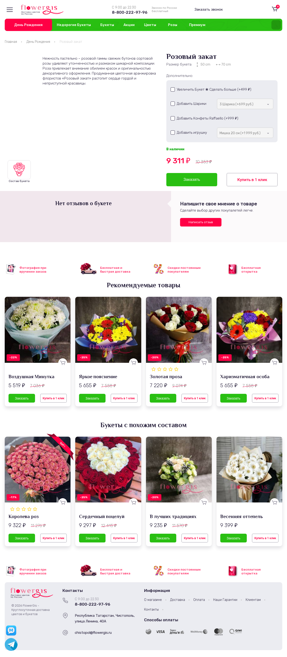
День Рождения (28, 25)
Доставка (177, 600)
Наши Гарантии (225, 600)
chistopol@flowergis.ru (93, 632)
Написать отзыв (201, 222)
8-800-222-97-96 (129, 12)
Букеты (107, 25)
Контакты (151, 610)
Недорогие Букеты (74, 25)
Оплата (199, 600)
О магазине (153, 600)
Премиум (197, 25)
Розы (172, 25)
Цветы (150, 25)
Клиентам (253, 600)
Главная (11, 42)
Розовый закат (71, 42)
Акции (129, 25)
